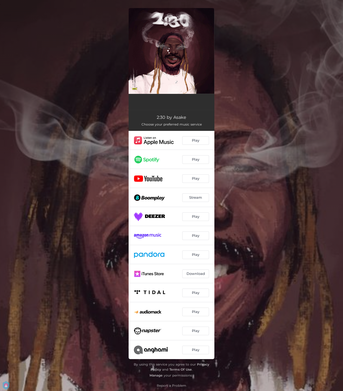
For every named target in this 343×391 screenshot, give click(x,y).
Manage (156, 375)
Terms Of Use (180, 369)
